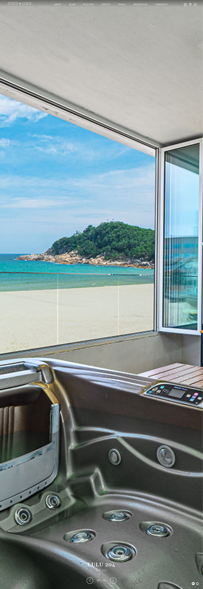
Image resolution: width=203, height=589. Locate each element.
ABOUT (58, 4)
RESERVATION (140, 4)
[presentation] (90, 580)
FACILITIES (88, 4)
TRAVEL (122, 4)
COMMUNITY (161, 4)
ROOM (72, 4)
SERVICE (106, 4)
